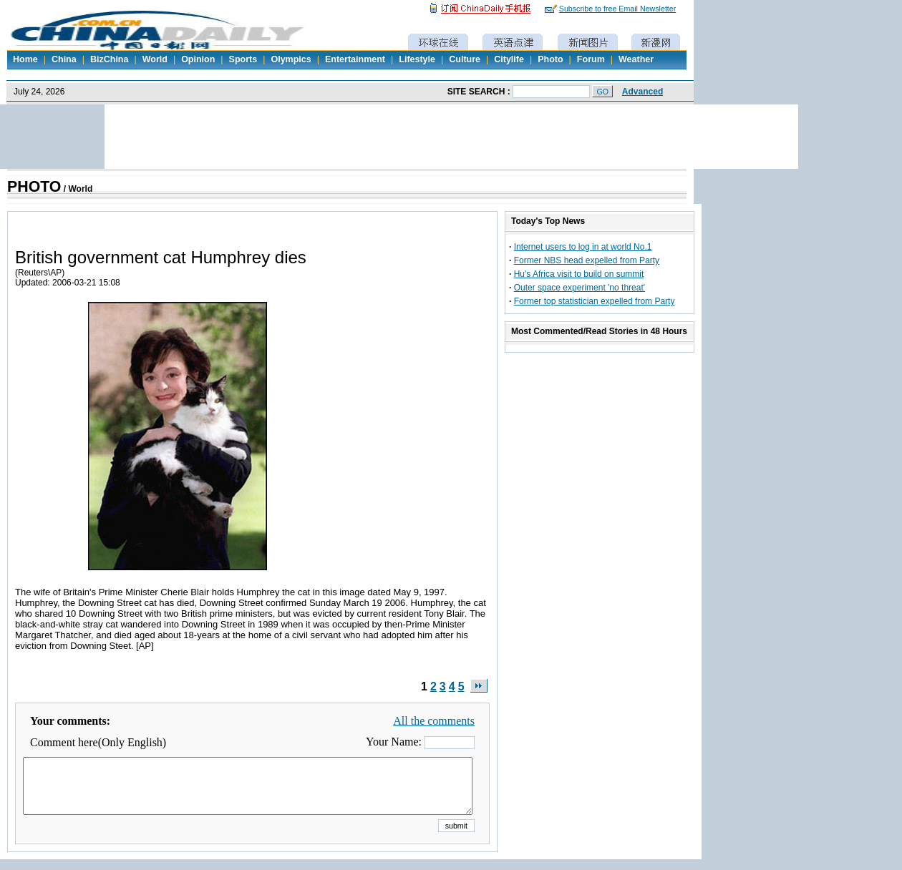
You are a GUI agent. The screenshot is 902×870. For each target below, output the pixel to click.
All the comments (434, 721)
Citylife (509, 59)
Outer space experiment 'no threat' (579, 288)
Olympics (291, 59)
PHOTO (34, 186)
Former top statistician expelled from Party (594, 301)
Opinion (198, 59)
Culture (464, 59)
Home (25, 59)
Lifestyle (417, 59)
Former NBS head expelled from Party (586, 260)
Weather (636, 59)
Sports (243, 59)
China (64, 59)
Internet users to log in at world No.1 (583, 247)
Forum (591, 59)
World (155, 59)
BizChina (109, 59)
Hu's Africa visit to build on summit (579, 274)
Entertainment (355, 59)
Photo (550, 59)
